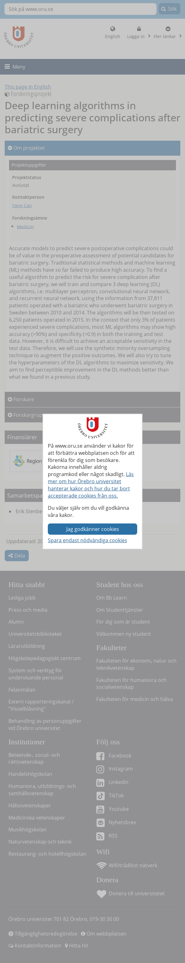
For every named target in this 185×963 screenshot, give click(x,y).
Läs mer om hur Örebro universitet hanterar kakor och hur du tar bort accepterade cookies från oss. (91, 485)
